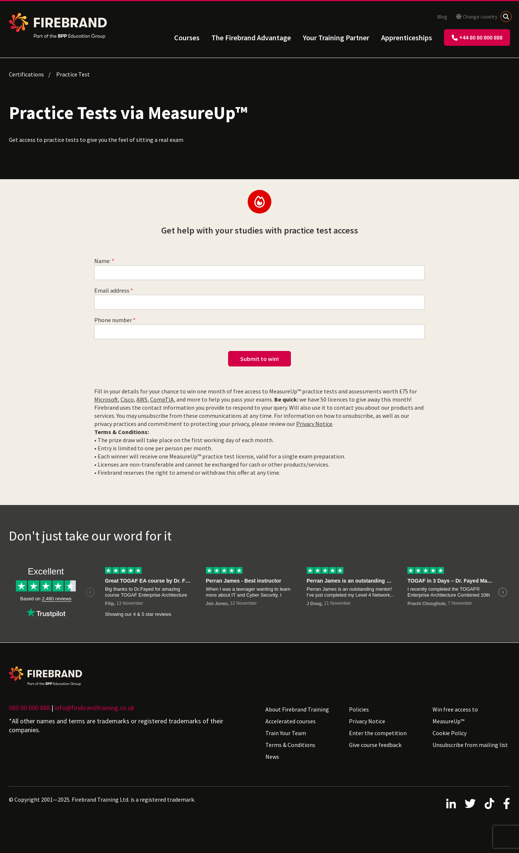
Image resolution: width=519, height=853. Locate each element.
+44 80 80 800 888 (477, 37)
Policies (359, 709)
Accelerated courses (290, 721)
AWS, (142, 399)
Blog (442, 16)
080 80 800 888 (29, 707)
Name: (102, 261)
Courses (187, 37)
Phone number (113, 320)
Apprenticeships (406, 37)
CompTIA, (162, 399)
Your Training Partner (336, 37)
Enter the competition (378, 733)
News (272, 756)
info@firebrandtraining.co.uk (95, 707)
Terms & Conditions (290, 744)
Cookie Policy (449, 733)
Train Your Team (285, 733)
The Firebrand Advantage (251, 37)
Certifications (26, 74)
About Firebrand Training (297, 709)
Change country (477, 16)
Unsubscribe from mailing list (470, 744)
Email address (111, 290)
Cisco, (128, 399)
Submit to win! (259, 358)
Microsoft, (106, 399)
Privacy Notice (314, 423)
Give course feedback (375, 744)
